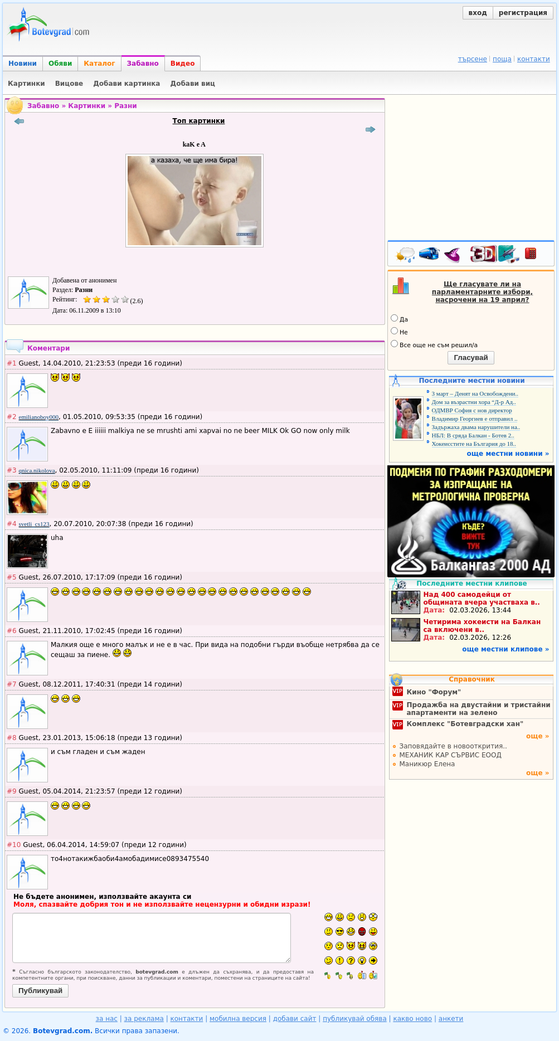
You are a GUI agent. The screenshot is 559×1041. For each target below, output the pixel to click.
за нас (107, 1019)
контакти (533, 59)
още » (538, 736)
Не (399, 331)
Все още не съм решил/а (434, 344)
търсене (472, 59)
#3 (12, 470)
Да (399, 318)
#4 (12, 524)
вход (478, 13)
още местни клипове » (505, 649)
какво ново (412, 1019)
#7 (12, 684)
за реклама (144, 1019)
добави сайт (295, 1019)
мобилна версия (238, 1019)
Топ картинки (199, 121)
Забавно (143, 63)
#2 (12, 417)
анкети (451, 1019)
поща (502, 59)
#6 (12, 631)
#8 (12, 738)
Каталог (99, 63)
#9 (12, 791)
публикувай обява (355, 1019)
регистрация (523, 13)
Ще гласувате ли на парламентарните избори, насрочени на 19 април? (482, 292)
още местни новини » (508, 454)
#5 (12, 577)
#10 (14, 845)
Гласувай (471, 357)
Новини (22, 63)
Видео (183, 63)
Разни (125, 106)
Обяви (60, 63)
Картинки (86, 106)
